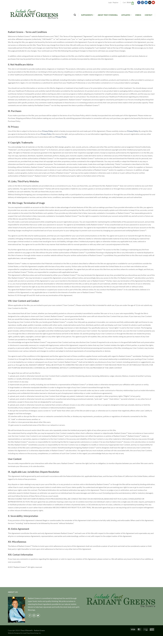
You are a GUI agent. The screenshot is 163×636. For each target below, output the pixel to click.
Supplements (87, 15)
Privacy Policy (47, 131)
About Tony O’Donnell (108, 15)
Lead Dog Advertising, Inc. (32, 633)
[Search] (75, 15)
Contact (148, 15)
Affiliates (126, 15)
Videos (138, 15)
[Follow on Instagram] (142, 2)
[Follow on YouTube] (153, 2)
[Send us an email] (149, 2)
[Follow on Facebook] (138, 2)
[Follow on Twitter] (146, 2)
